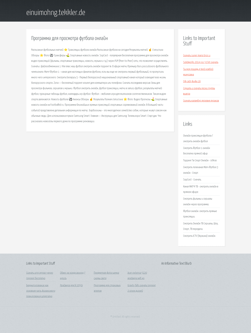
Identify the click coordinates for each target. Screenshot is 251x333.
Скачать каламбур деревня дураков (201, 100)
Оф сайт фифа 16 (192, 81)
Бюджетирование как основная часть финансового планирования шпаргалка (40, 291)
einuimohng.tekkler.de (55, 13)
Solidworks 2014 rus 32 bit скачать (200, 62)
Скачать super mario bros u (196, 55)
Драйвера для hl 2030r (71, 285)
